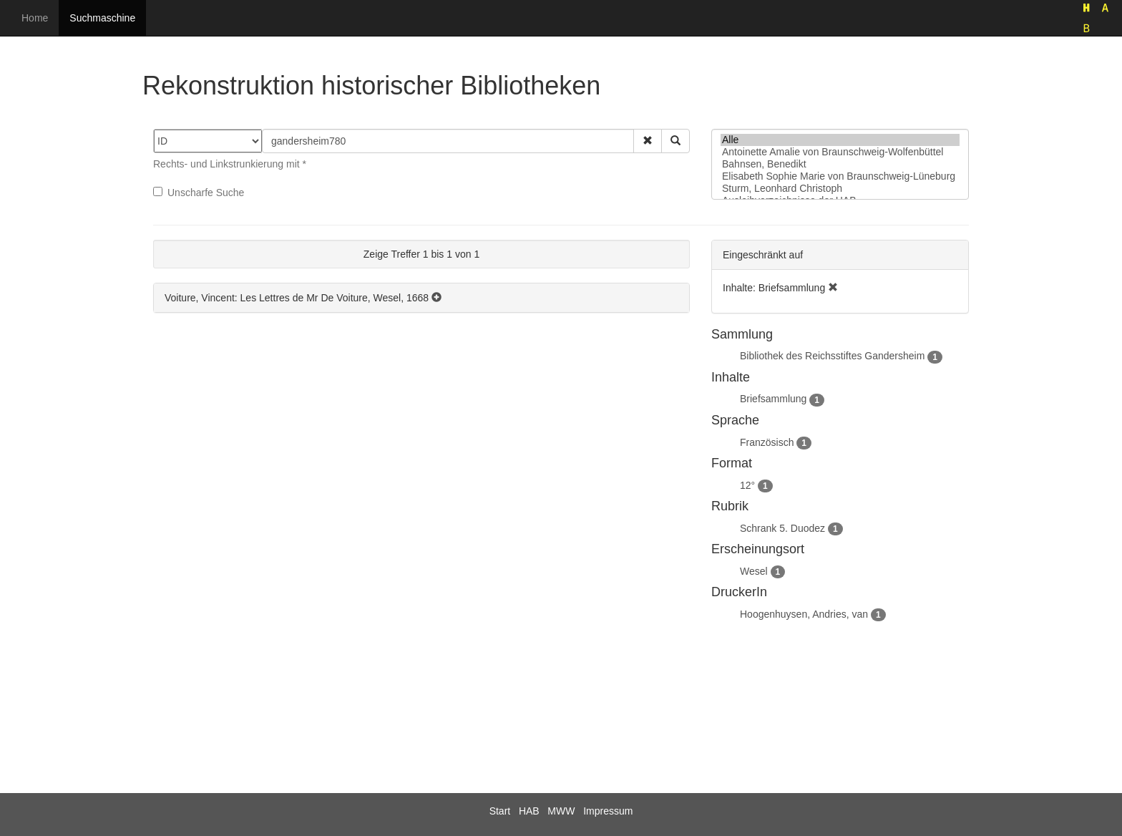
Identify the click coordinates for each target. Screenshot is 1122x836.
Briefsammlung (773, 398)
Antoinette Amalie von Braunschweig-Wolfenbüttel (840, 152)
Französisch (767, 442)
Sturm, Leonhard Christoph (840, 189)
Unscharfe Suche (198, 192)
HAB (529, 811)
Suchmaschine (102, 18)
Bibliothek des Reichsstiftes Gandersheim (832, 355)
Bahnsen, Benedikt (840, 164)
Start (500, 811)
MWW (561, 811)
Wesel (754, 571)
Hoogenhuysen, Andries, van (804, 614)
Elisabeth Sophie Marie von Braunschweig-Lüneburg (840, 176)
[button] (647, 141)
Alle (840, 140)
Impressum (608, 811)
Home (34, 18)
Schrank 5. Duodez (782, 528)
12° (747, 485)
